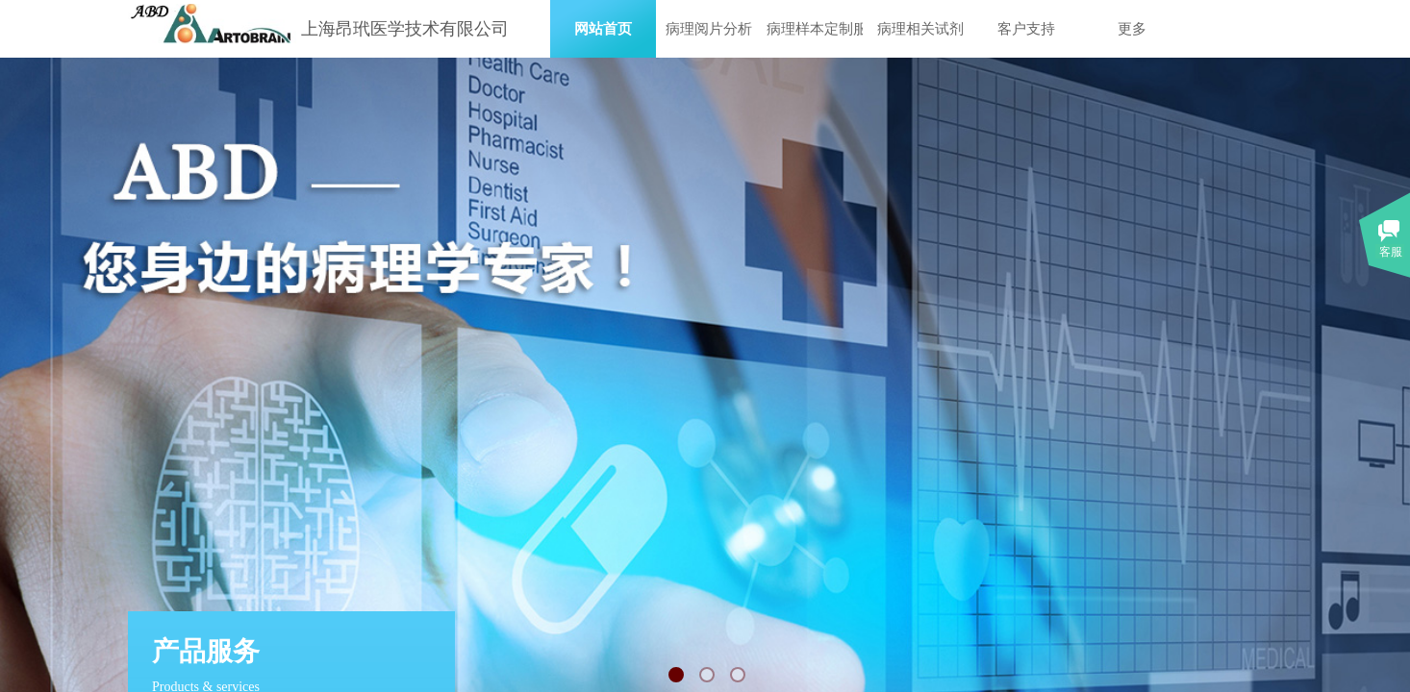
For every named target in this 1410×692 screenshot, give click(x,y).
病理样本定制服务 (815, 29)
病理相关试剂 (920, 29)
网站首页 (603, 29)
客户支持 (1026, 29)
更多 (1132, 29)
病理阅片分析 (709, 29)
